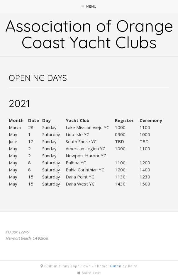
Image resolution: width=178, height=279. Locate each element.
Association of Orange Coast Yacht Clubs (89, 33)
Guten (115, 266)
